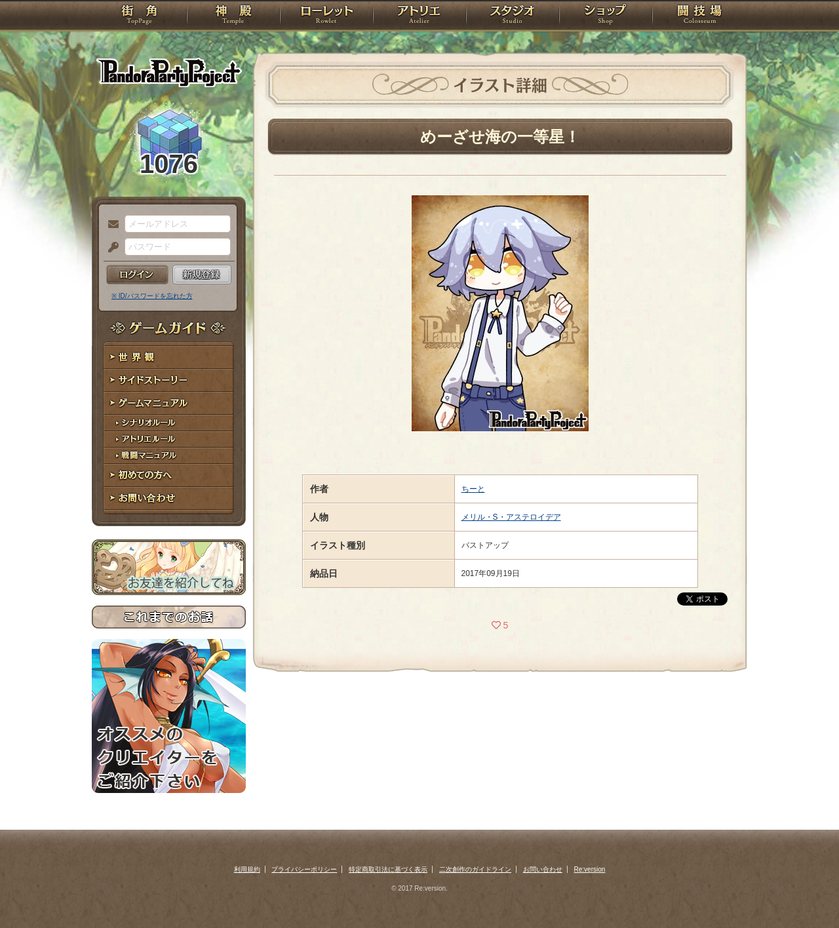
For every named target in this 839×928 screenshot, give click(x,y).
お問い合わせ (169, 498)
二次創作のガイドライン (475, 869)
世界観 (169, 357)
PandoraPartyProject (169, 72)
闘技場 (699, 16)
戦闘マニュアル (169, 456)
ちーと (473, 488)
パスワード (110, 248)
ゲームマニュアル (169, 403)
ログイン (137, 274)
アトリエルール (169, 439)
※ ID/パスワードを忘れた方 (152, 296)
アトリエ (419, 16)
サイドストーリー (169, 380)
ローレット (326, 16)
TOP (139, 16)
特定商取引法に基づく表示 (388, 869)
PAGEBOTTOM (806, 892)
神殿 (233, 16)
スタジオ (512, 16)
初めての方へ (169, 475)
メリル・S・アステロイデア (511, 517)
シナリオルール (169, 423)
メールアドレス (110, 225)
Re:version (590, 869)
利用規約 (247, 869)
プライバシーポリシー (304, 869)
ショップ (605, 16)
